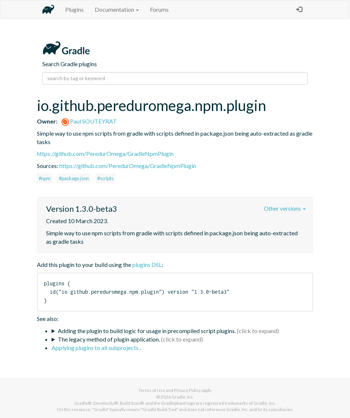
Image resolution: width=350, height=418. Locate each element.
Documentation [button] (117, 9)
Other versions (285, 208)
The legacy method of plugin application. (109, 339)
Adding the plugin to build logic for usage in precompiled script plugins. (147, 330)
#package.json (74, 178)
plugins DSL (147, 264)
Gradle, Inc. (183, 397)
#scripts (105, 178)
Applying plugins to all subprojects (96, 347)
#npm (44, 178)
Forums (159, 9)
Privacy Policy (187, 390)
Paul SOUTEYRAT (89, 121)
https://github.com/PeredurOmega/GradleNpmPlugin (105, 153)
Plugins (74, 9)
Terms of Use (152, 390)
